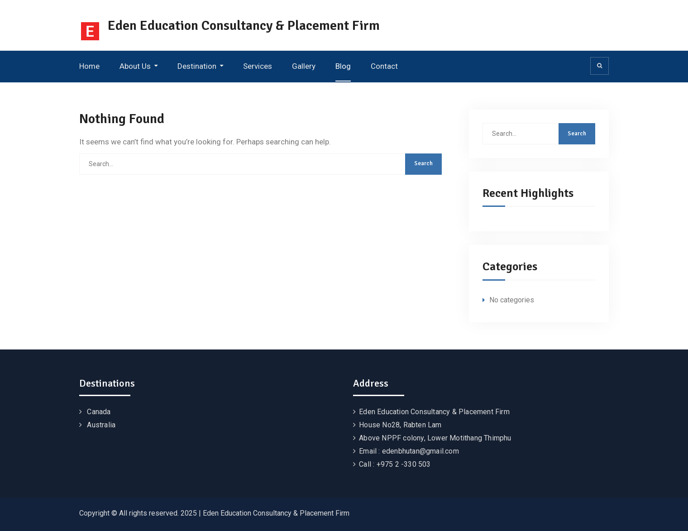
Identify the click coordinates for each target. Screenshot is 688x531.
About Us (135, 66)
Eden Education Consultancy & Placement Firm (244, 25)
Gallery (303, 66)
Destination (196, 66)
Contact (384, 66)
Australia (101, 425)
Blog (343, 66)
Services (257, 66)
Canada (98, 411)
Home (89, 66)
